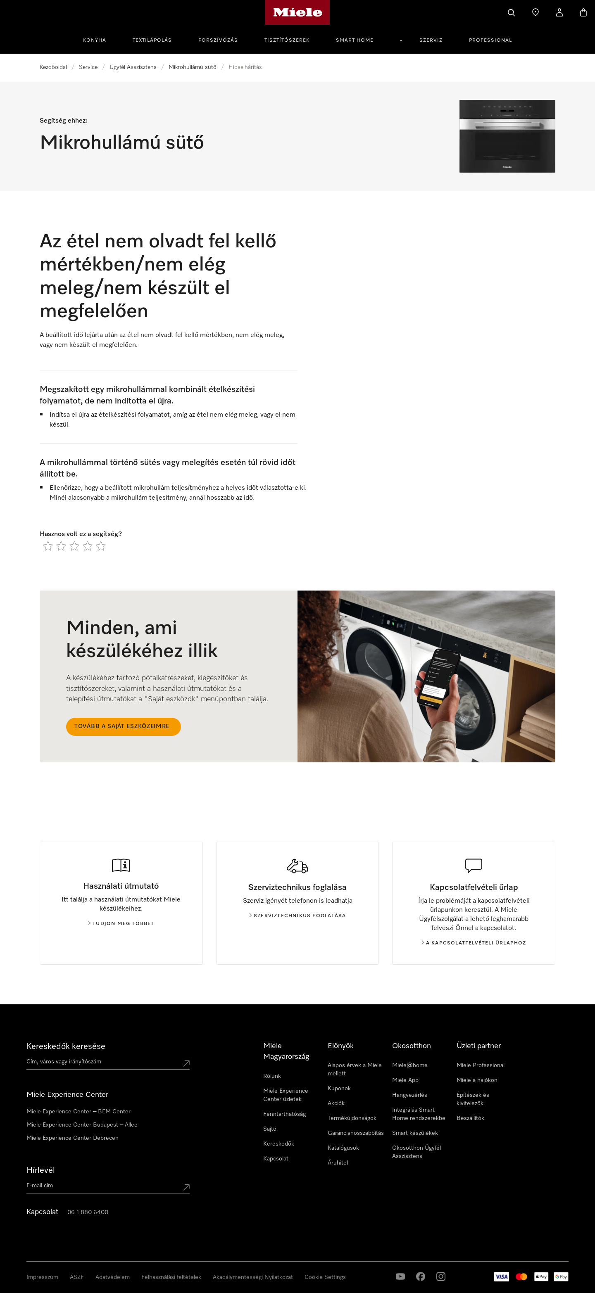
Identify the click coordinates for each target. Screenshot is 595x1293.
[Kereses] (511, 12)
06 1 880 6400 (87, 1212)
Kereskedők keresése (65, 1046)
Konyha (94, 40)
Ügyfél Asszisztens (133, 67)
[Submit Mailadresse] (186, 1187)
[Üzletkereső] (535, 12)
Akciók (336, 1103)
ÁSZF (77, 1277)
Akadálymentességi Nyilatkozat (253, 1277)
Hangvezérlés (409, 1095)
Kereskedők (278, 1144)
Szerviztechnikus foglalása (297, 915)
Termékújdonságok (352, 1118)
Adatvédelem (112, 1277)
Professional (490, 40)
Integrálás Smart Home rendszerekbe (418, 1114)
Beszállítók (470, 1118)
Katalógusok (343, 1148)
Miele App (405, 1080)
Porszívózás (218, 40)
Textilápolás (152, 40)
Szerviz (431, 40)
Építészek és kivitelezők (473, 1099)
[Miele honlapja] (297, 12)
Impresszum (42, 1277)
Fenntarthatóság (284, 1114)
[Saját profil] (559, 12)
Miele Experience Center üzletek (285, 1095)
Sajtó (269, 1129)
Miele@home (410, 1065)
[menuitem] (99, 39)
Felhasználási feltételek (171, 1277)
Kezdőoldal (53, 67)
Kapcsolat (275, 1159)
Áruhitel (338, 1163)
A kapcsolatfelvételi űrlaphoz (473, 943)
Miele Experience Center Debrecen (72, 1138)
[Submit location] (186, 1063)
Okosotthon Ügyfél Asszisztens (416, 1152)
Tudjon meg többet (121, 923)
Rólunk (272, 1076)
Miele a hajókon (477, 1080)
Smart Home (355, 40)
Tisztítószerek (286, 40)
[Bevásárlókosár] (583, 12)
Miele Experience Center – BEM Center (78, 1112)
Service (88, 67)
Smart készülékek (415, 1133)
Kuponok (339, 1088)
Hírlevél (40, 1170)
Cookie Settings (325, 1277)
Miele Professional (481, 1065)
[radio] (48, 546)
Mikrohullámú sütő (193, 67)
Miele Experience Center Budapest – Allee (82, 1125)
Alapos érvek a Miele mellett (355, 1070)
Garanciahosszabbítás (356, 1133)
